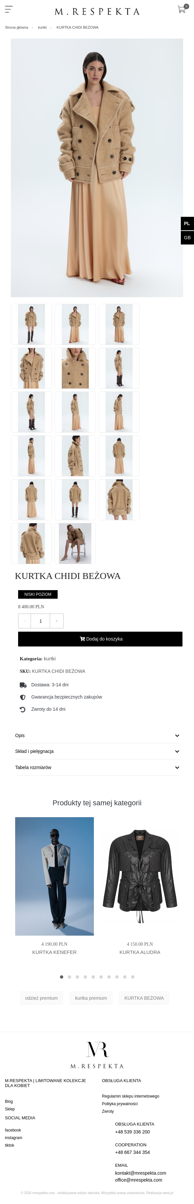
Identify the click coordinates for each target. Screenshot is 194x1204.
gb (187, 237)
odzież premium (41, 998)
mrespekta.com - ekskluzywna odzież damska (65, 1193)
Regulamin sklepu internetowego (130, 1096)
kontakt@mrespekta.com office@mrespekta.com (150, 1172)
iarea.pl (167, 1193)
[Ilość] (40, 621)
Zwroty (108, 1111)
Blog (9, 1101)
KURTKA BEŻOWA (144, 998)
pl (187, 223)
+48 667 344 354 (150, 1148)
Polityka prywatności (120, 1104)
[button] (62, 977)
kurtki (50, 658)
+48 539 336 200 (150, 1127)
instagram (13, 1137)
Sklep (10, 1109)
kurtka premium (91, 998)
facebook (13, 1130)
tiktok (9, 1145)
